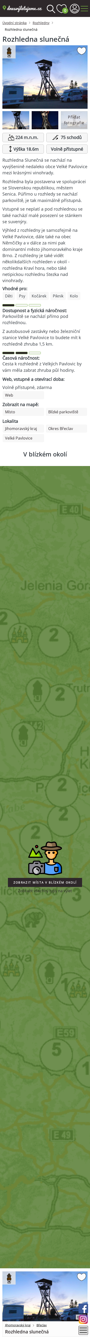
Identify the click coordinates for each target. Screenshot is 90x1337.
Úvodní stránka (14, 23)
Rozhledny (41, 23)
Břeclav (41, 1325)
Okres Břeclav (60, 428)
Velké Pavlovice (18, 438)
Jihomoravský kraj (21, 428)
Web (9, 395)
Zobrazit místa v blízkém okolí (45, 883)
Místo (10, 412)
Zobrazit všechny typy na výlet (45, 890)
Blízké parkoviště (63, 412)
